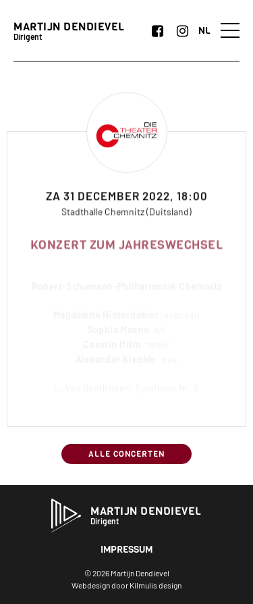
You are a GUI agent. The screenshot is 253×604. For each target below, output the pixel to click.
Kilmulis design (155, 585)
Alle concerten (126, 454)
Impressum (126, 549)
